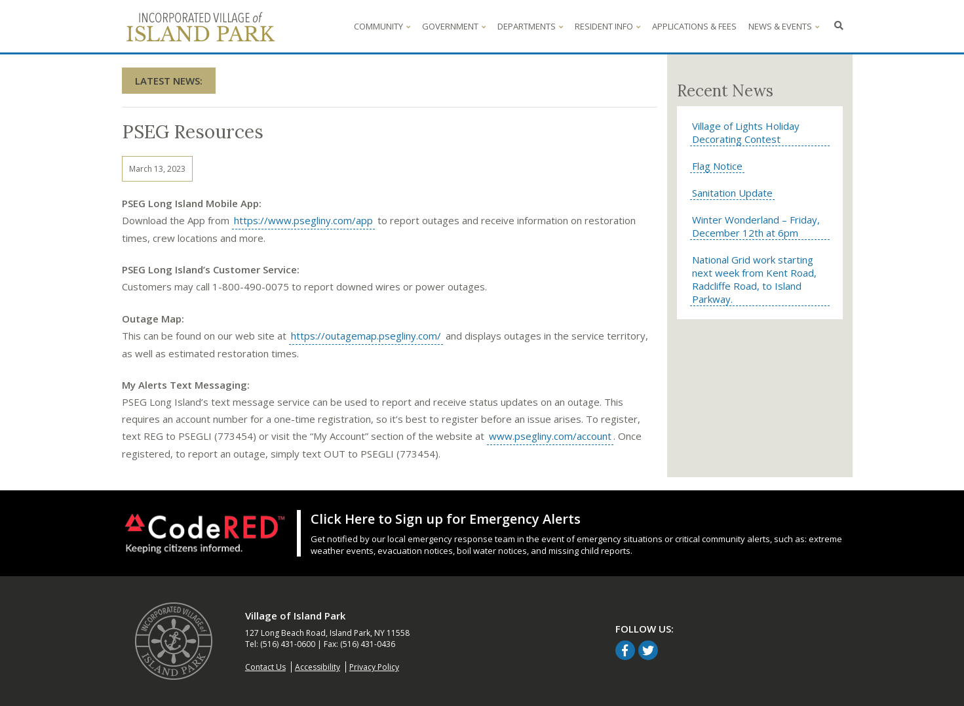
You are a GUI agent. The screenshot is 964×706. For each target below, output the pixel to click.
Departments (530, 26)
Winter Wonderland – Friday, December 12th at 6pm (756, 226)
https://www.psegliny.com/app (302, 220)
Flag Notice (717, 165)
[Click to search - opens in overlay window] (839, 26)
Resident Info (607, 26)
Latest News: (168, 80)
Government (454, 26)
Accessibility (317, 667)
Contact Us (265, 667)
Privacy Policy (374, 667)
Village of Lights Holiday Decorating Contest (746, 132)
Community (382, 26)
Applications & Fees (694, 26)
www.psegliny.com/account (549, 436)
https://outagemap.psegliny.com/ (365, 336)
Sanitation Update (732, 192)
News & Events (783, 26)
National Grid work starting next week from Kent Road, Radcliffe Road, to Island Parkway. (754, 279)
